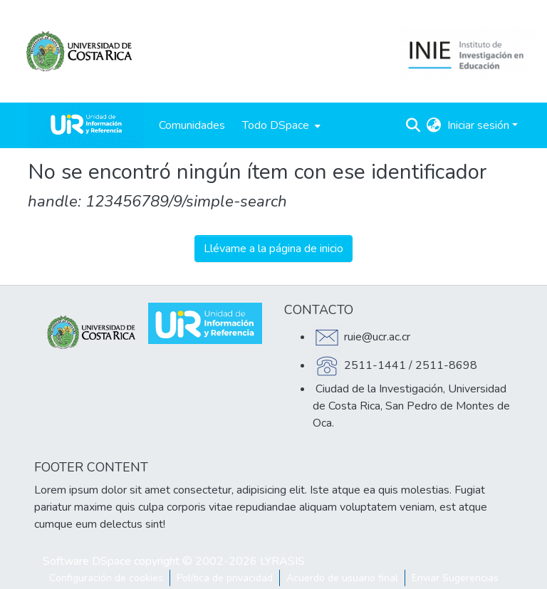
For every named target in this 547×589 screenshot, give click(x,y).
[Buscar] (413, 125)
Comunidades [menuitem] (192, 125)
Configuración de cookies (106, 578)
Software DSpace (87, 561)
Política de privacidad (225, 578)
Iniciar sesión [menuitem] (478, 125)
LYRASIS (282, 561)
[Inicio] (86, 125)
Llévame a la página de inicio (273, 248)
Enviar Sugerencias (455, 578)
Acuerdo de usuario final (342, 578)
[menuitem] (280, 125)
